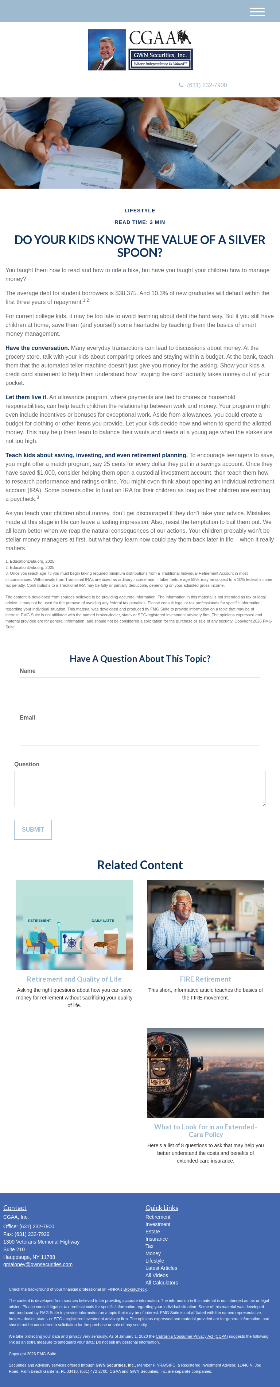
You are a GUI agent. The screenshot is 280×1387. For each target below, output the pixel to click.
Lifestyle (154, 1261)
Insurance (156, 1239)
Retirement (157, 1217)
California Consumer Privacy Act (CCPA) (192, 1336)
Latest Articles (161, 1268)
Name (28, 671)
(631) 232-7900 (203, 85)
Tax (149, 1246)
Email (27, 717)
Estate (152, 1231)
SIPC (170, 1365)
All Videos (156, 1275)
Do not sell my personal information (127, 1342)
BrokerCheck (135, 1289)
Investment (157, 1224)
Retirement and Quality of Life (74, 979)
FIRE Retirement (205, 979)
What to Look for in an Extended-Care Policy (205, 1131)
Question (26, 764)
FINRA (159, 1365)
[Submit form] (33, 830)
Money (153, 1253)
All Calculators (161, 1283)
